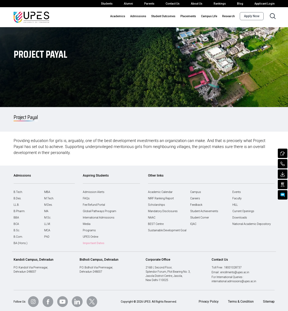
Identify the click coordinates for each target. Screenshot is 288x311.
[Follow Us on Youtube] (63, 299)
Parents (152, 3)
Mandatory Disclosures (162, 209)
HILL (235, 202)
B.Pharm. (19, 209)
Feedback (196, 202)
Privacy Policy (208, 299)
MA (46, 209)
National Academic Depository (251, 222)
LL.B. (17, 202)
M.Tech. (49, 196)
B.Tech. (18, 190)
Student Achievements (204, 209)
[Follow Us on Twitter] (93, 299)
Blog (241, 3)
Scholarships (156, 202)
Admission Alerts (93, 190)
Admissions (142, 16)
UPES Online (91, 234)
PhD (47, 234)
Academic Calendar (160, 190)
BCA (16, 222)
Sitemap (269, 299)
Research (229, 16)
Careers (195, 196)
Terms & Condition (240, 299)
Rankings (221, 3)
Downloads (239, 215)
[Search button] (273, 16)
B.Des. (18, 196)
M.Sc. (47, 215)
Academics (123, 16)
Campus (195, 190)
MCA (47, 228)
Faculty (236, 196)
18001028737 (233, 265)
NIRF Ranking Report (161, 196)
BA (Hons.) (20, 241)
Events (236, 190)
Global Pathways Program (99, 209)
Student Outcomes (165, 16)
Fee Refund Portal (94, 202)
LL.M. (47, 222)
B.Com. (18, 234)
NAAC (152, 215)
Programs (89, 228)
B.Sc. (17, 228)
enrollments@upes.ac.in (236, 270)
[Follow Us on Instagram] (34, 299)
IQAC (193, 222)
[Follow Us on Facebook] (48, 299)
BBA (16, 215)
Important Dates (93, 241)
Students (110, 3)
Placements (189, 16)
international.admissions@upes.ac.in (234, 279)
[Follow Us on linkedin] (78, 299)
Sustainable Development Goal (167, 228)
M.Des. (48, 202)
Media (86, 222)
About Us (199, 3)
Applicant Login (265, 3)
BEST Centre (156, 222)
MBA (47, 190)
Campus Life (210, 16)
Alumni (131, 3)
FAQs (86, 196)
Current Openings (243, 209)
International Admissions (98, 215)
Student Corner (199, 215)
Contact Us (175, 3)
